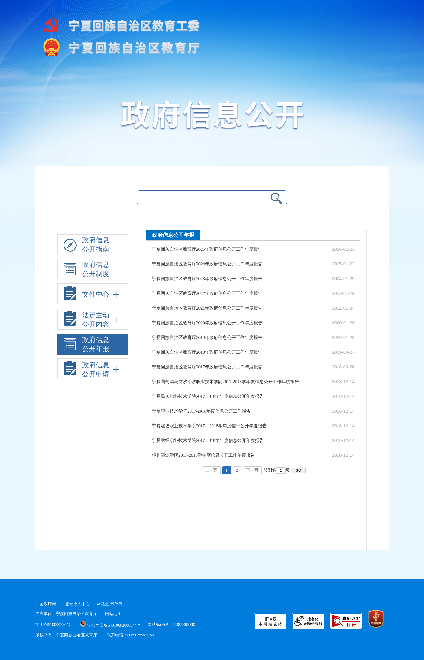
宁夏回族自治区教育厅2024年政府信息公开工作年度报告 (207, 264)
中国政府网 (45, 604)
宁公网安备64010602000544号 (110, 625)
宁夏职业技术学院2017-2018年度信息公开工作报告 (201, 411)
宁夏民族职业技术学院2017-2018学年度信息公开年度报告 (208, 396)
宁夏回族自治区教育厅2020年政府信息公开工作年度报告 (207, 322)
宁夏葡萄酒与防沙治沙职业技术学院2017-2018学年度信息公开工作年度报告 (225, 381)
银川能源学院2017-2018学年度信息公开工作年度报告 (203, 455)
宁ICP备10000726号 (53, 624)
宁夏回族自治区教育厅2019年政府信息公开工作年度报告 (207, 337)
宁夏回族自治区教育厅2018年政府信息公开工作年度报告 (207, 352)
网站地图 (113, 613)
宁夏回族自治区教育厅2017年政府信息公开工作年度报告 (207, 367)
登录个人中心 (77, 604)
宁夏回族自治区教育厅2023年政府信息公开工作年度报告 (207, 278)
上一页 (211, 470)
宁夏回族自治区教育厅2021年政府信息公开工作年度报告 (207, 308)
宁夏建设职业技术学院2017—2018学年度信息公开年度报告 (209, 425)
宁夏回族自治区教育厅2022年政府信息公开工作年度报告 (207, 293)
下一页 (252, 470)
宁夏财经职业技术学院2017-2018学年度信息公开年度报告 (208, 440)
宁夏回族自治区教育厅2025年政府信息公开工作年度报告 (207, 249)
